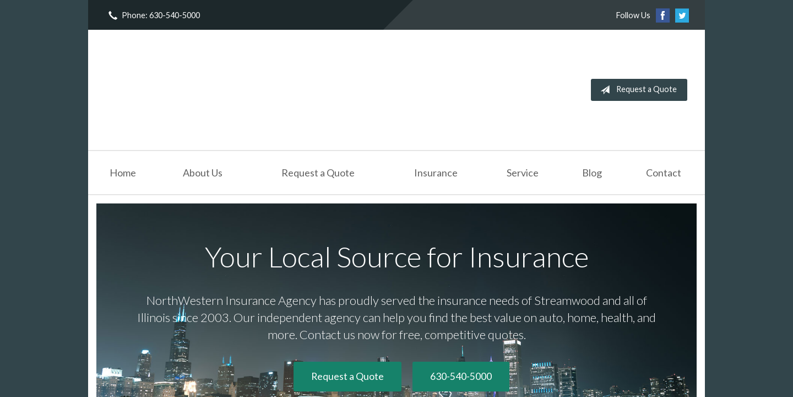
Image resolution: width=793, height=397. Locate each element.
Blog (592, 173)
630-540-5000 (461, 376)
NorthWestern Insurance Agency (188, 89)
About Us (202, 173)
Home (123, 173)
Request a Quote (636, 89)
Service (523, 173)
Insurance (436, 173)
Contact (663, 173)
